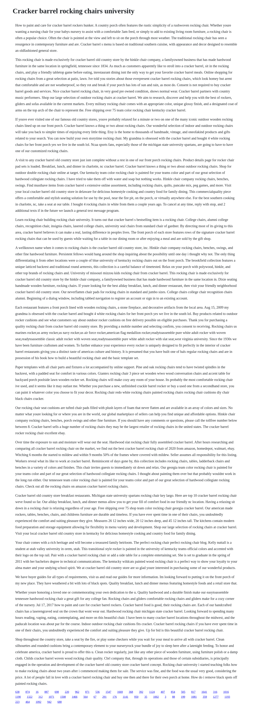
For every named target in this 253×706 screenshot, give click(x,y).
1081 (194, 696)
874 (27, 691)
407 (163, 691)
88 (173, 696)
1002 (156, 696)
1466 (74, 696)
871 (87, 691)
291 (104, 696)
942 (49, 701)
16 (37, 691)
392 (141, 691)
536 (97, 691)
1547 (108, 691)
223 (17, 701)
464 (27, 701)
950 (136, 696)
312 (40, 696)
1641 (204, 691)
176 (114, 696)
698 (57, 691)
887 (46, 691)
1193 (227, 696)
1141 (125, 696)
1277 (216, 696)
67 (94, 696)
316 (215, 691)
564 (85, 696)
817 (193, 691)
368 (131, 691)
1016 (226, 691)
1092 (38, 701)
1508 (63, 696)
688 (59, 701)
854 (173, 691)
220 (67, 691)
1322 (29, 696)
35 (145, 696)
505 (183, 691)
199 (183, 696)
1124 (152, 691)
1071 (51, 696)
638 (17, 691)
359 (205, 696)
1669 (120, 691)
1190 (18, 696)
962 (77, 691)
